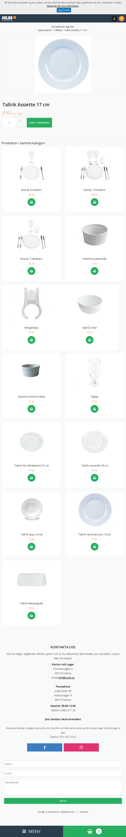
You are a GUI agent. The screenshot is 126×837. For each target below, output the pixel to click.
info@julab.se (66, 677)
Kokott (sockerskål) (94, 259)
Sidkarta (84, 811)
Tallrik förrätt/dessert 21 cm (31, 465)
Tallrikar (58, 30)
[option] (63, 64)
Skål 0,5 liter (89, 327)
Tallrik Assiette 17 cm (75, 30)
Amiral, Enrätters (31, 190)
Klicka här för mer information (63, 6)
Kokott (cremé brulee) (31, 396)
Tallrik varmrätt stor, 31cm (94, 534)
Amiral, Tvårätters (31, 259)
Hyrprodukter (45, 30)
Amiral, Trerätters (95, 190)
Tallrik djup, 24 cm (31, 534)
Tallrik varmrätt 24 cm (94, 465)
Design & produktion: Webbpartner (56, 811)
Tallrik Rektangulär (31, 603)
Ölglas (94, 396)
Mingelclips (31, 327)
